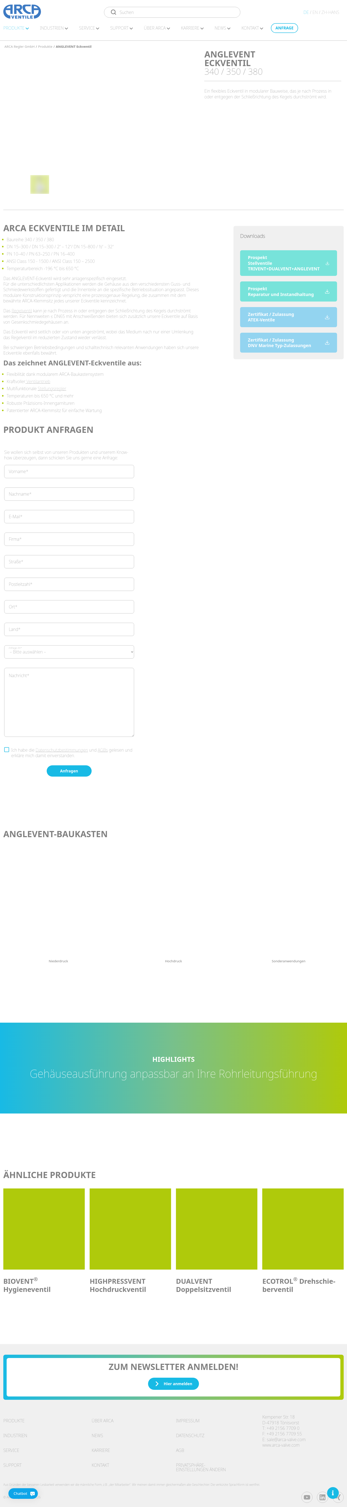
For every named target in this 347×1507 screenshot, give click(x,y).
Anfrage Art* (15, 645)
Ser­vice (89, 30)
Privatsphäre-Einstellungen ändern (201, 1465)
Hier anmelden (173, 1381)
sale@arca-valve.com (286, 1437)
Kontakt (100, 1463)
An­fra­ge (285, 30)
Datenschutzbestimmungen (62, 748)
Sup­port (121, 30)
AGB (180, 1448)
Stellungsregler (52, 386)
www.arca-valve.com (281, 1443)
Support (12, 1463)
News (222, 30)
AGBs (103, 748)
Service (11, 1448)
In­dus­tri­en (54, 30)
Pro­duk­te (16, 30)
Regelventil (22, 308)
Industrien (15, 1433)
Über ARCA (157, 30)
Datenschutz (190, 1433)
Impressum (187, 1418)
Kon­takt (252, 30)
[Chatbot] (13, 1493)
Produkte (14, 1418)
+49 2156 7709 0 (283, 1426)
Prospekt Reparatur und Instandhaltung (288, 289)
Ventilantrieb (37, 379)
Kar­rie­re (192, 30)
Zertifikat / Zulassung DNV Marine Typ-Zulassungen (288, 340)
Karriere (101, 1448)
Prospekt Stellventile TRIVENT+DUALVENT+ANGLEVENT (288, 260)
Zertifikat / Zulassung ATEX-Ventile (288, 315)
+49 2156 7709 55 (284, 1431)
